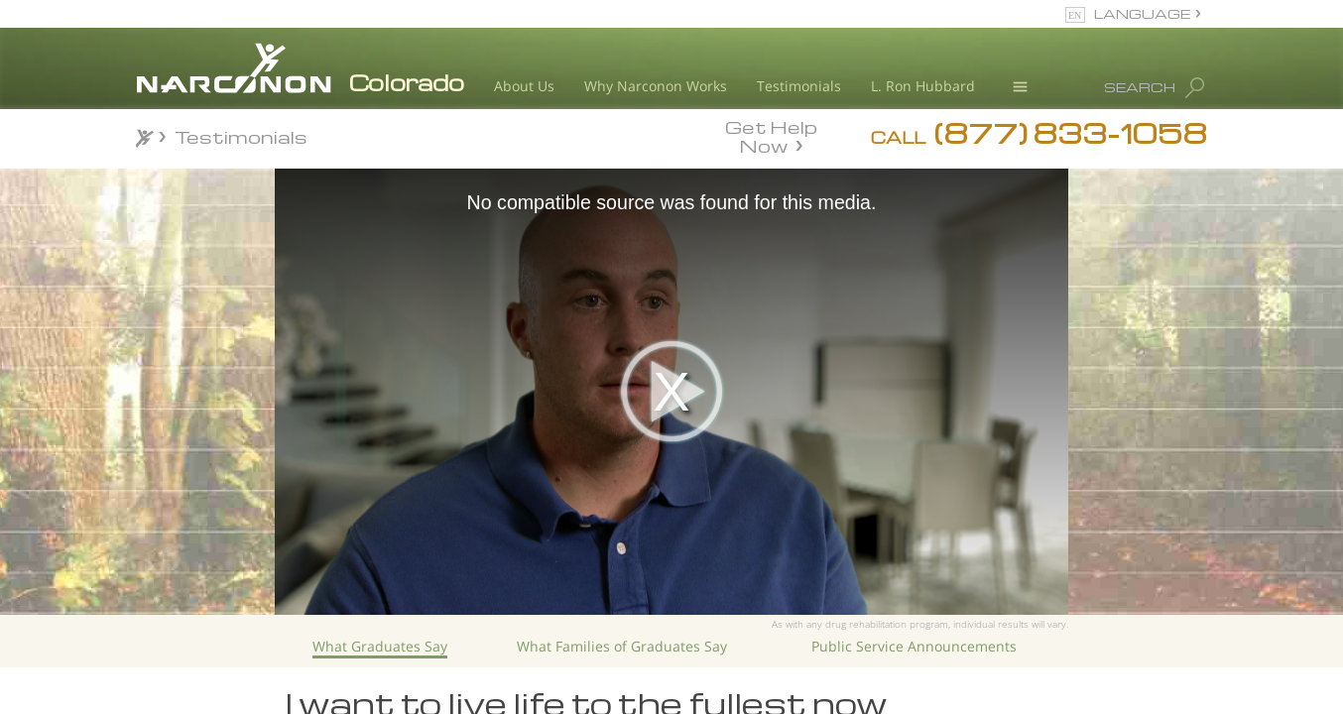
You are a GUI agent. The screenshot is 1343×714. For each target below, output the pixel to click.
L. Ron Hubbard (923, 85)
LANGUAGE (1142, 13)
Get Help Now (771, 135)
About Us (524, 85)
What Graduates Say (379, 646)
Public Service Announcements (914, 646)
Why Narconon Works (655, 85)
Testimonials (799, 85)
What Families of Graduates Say (622, 646)
